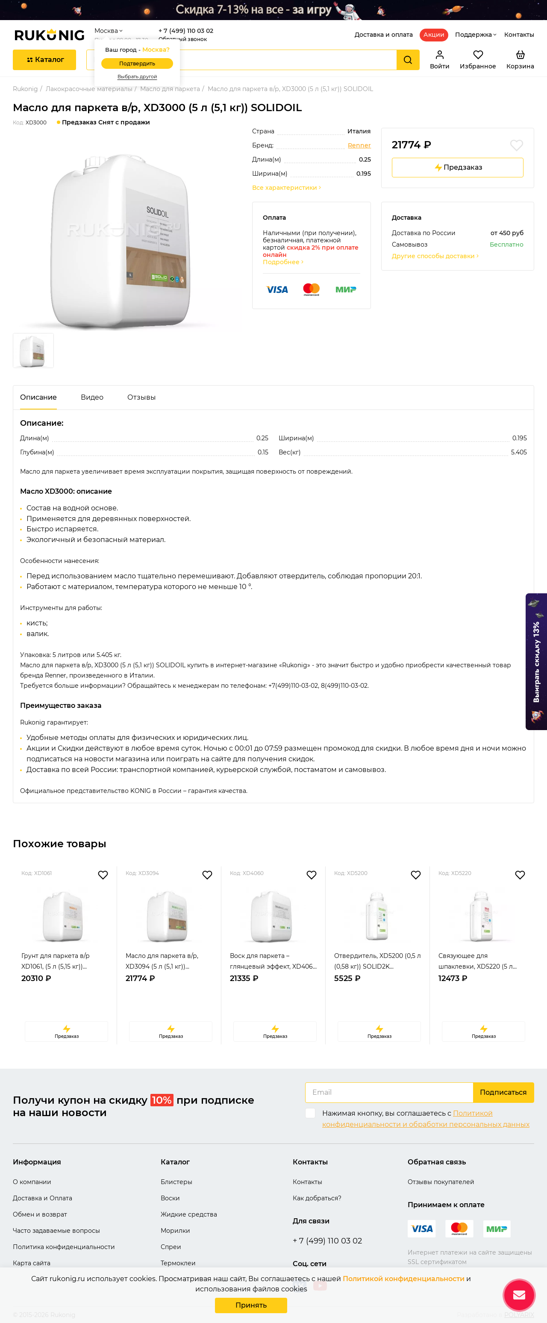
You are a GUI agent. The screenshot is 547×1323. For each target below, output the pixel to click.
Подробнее (284, 262)
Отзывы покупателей (441, 1182)
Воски (170, 1198)
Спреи (171, 1247)
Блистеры (176, 1182)
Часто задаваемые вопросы (56, 1231)
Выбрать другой (137, 77)
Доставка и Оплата (42, 1198)
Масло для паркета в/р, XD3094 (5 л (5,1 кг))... (162, 961)
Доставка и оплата (384, 34)
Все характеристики (287, 188)
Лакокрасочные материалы (89, 89)
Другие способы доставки (436, 256)
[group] (127, 235)
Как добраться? (317, 1198)
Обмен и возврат (40, 1214)
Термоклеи (178, 1263)
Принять (251, 1305)
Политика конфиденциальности (64, 1247)
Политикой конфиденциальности (404, 1279)
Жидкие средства (189, 1214)
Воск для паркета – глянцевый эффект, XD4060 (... (273, 962)
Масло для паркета (170, 89)
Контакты (519, 34)
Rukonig (25, 89)
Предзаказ (457, 167)
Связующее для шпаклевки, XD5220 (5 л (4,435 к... (475, 962)
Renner (359, 145)
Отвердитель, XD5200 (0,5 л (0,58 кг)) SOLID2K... (377, 961)
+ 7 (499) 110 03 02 (186, 31)
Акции (433, 34)
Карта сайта (31, 1263)
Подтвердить (137, 63)
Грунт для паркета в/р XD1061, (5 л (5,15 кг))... (55, 961)
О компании (32, 1182)
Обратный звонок (183, 39)
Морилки (175, 1231)
